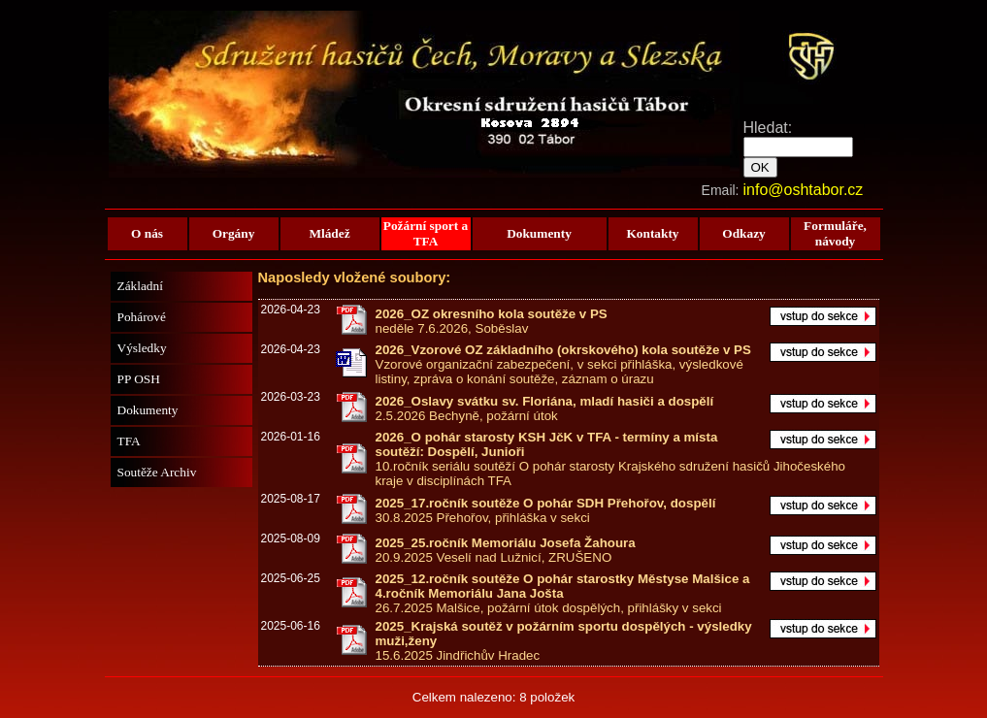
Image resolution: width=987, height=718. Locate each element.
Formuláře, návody (835, 233)
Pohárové (141, 317)
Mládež (329, 233)
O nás (147, 233)
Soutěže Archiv (157, 472)
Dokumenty (539, 233)
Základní (140, 285)
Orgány (234, 233)
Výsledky (142, 348)
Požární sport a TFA (425, 233)
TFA (129, 441)
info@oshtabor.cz (803, 189)
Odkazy (743, 233)
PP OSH (138, 379)
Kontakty (652, 233)
